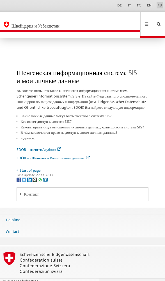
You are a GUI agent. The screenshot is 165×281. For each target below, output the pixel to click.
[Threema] (35, 168)
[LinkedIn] (30, 168)
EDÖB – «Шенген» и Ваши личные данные (53, 146)
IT (129, 5)
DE (119, 5)
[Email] (45, 168)
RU (159, 5)
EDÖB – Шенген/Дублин (39, 137)
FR (139, 5)
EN (149, 5)
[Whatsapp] (40, 168)
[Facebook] (19, 168)
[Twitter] (24, 168)
